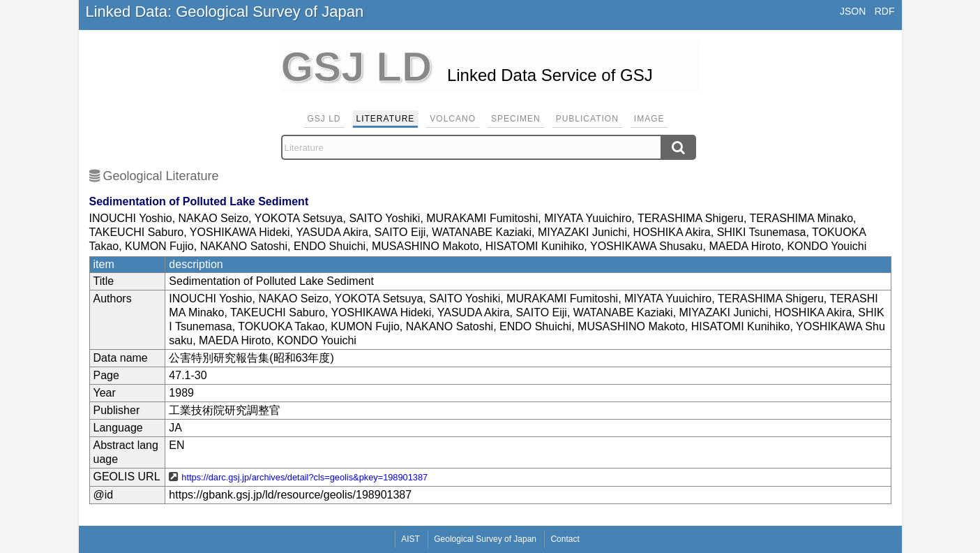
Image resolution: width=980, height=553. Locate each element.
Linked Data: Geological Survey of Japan (225, 11)
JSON (853, 11)
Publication (587, 119)
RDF (885, 11)
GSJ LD (324, 119)
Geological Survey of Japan (485, 539)
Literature (385, 119)
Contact (564, 539)
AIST (410, 539)
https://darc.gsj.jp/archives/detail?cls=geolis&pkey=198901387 (304, 477)
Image (649, 119)
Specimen (516, 119)
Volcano (453, 119)
